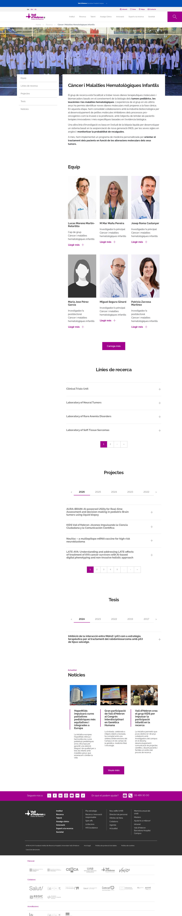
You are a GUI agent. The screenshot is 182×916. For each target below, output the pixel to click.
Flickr (77, 795)
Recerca (82, 17)
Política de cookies (127, 845)
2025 (98, 492)
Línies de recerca (29, 86)
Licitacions (89, 824)
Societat (151, 17)
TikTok (83, 795)
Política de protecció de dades (106, 845)
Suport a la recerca (136, 17)
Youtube (72, 795)
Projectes (25, 93)
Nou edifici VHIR (116, 811)
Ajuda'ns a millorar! (142, 821)
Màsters (137, 817)
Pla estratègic (91, 811)
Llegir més (74, 244)
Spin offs (89, 821)
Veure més (114, 770)
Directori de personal (118, 814)
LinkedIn (60, 795)
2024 (114, 492)
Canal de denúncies (33, 850)
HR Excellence (91, 828)
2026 (82, 492)
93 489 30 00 (141, 795)
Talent (93, 17)
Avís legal (87, 845)
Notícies (25, 109)
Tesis (23, 101)
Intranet (137, 824)
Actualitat (113, 828)
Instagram (66, 795)
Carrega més (114, 346)
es (35, 9)
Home (38, 25)
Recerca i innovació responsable (93, 815)
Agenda (112, 825)
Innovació (120, 17)
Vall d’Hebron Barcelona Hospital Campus (142, 830)
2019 (130, 619)
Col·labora (113, 821)
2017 (146, 619)
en (32, 9)
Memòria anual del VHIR (142, 812)
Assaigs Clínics (106, 17)
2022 (146, 492)
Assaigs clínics (62, 821)
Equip (23, 78)
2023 (130, 492)
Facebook (55, 795)
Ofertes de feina (116, 818)
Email (125, 795)
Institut (59, 811)
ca (28, 9)
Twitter (49, 795)
